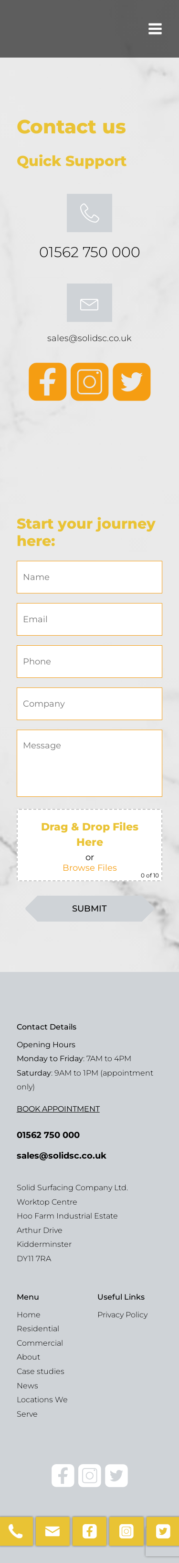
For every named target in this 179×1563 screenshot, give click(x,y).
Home (29, 1314)
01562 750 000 (89, 252)
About (28, 1357)
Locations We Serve (42, 1407)
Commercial (40, 1343)
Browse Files (90, 868)
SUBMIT (89, 908)
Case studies (40, 1371)
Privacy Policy (122, 1314)
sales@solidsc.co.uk (89, 338)
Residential (38, 1328)
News (27, 1385)
